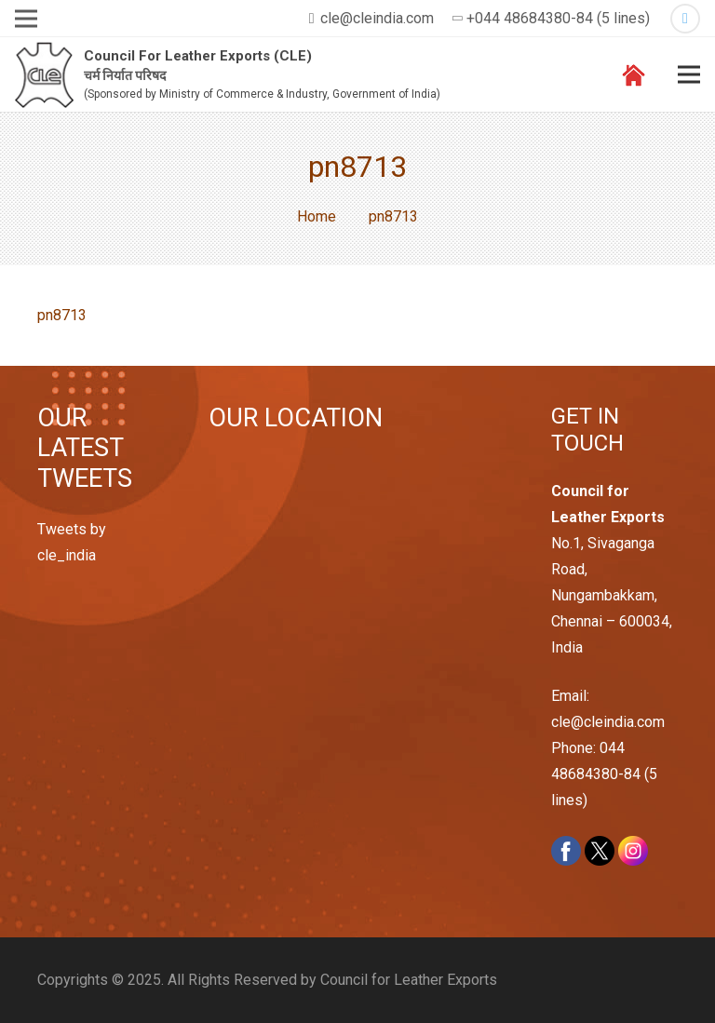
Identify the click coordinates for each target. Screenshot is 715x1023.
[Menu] (689, 74)
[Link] (44, 75)
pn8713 (62, 315)
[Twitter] (685, 19)
